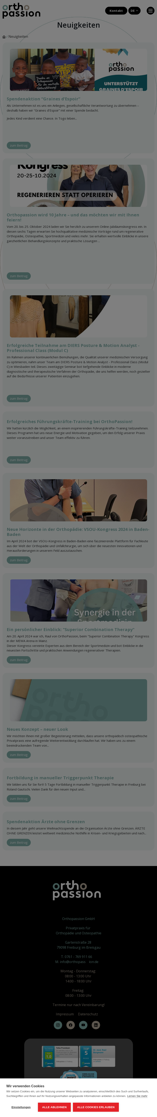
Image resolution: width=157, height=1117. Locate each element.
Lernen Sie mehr (137, 1096)
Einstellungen (21, 1107)
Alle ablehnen (54, 1107)
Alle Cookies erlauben (96, 1107)
